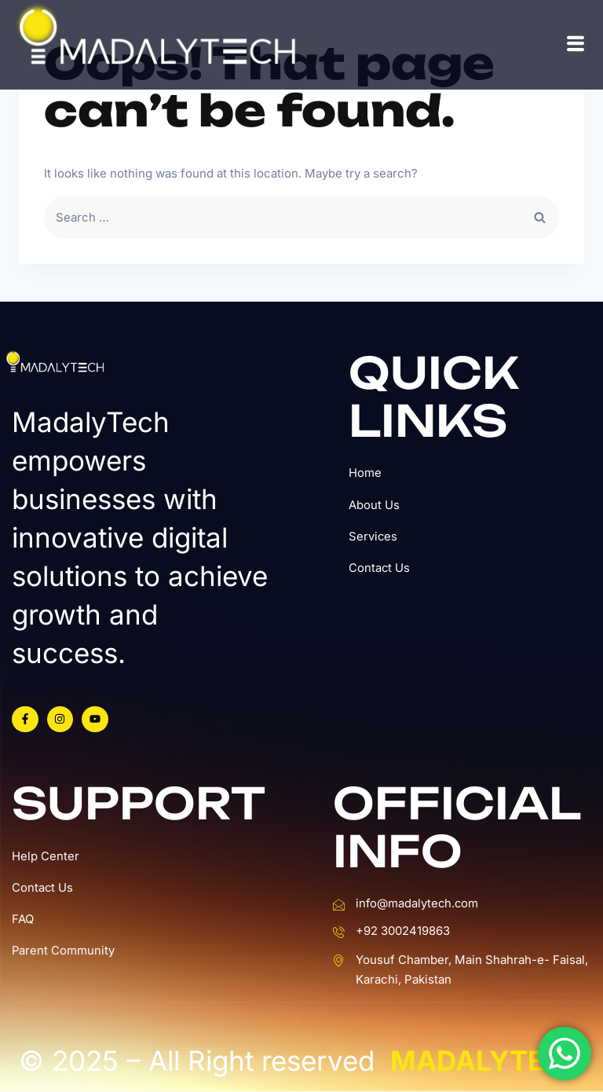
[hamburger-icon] (575, 44)
